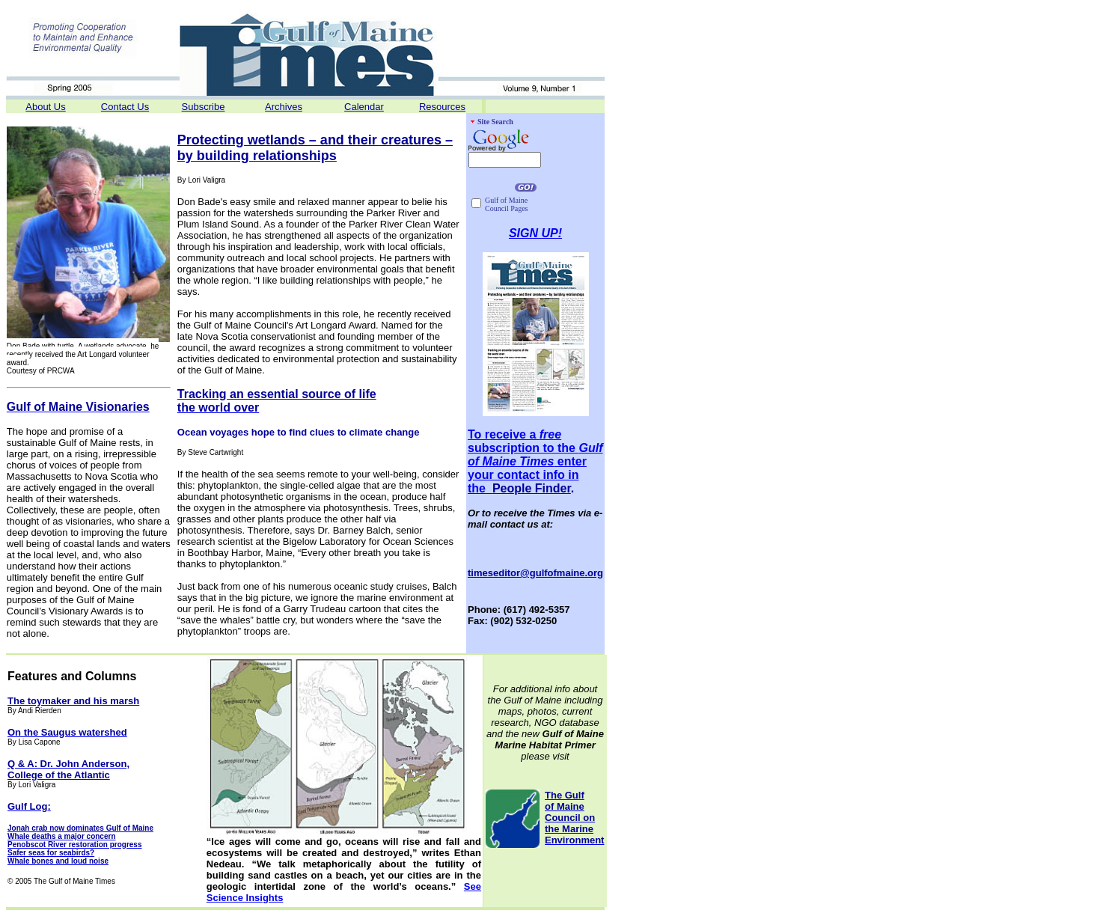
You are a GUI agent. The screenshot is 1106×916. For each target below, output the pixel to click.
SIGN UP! (535, 233)
